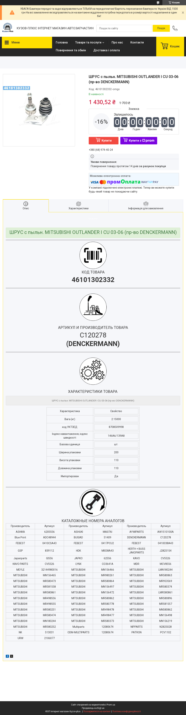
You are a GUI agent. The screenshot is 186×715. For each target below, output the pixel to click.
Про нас (117, 42)
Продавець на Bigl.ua (93, 708)
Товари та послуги (88, 42)
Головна (62, 42)
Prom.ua (111, 704)
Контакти (137, 42)
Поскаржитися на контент (97, 711)
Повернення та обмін (71, 50)
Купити (107, 140)
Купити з (141, 140)
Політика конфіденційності (126, 711)
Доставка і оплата (106, 50)
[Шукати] (161, 28)
